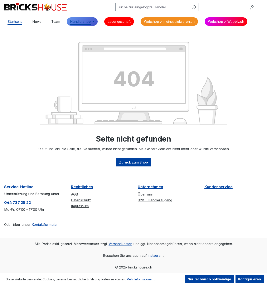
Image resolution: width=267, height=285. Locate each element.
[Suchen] (194, 7)
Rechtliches (82, 187)
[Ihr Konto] (252, 7)
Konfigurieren (249, 279)
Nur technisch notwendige (209, 279)
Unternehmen (150, 187)
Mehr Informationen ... (141, 279)
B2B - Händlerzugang (155, 200)
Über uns (145, 194)
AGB (74, 194)
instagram (155, 255)
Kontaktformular (45, 224)
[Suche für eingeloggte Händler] (152, 7)
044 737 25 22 (17, 202)
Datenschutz (81, 200)
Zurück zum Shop (133, 162)
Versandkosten (120, 244)
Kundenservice (218, 187)
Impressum (80, 206)
